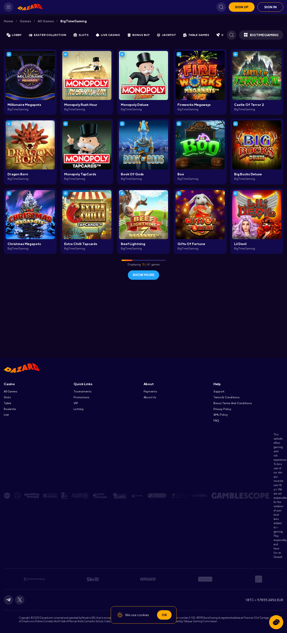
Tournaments (82, 391)
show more (143, 275)
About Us (150, 397)
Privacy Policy (222, 409)
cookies (143, 615)
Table (7, 403)
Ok (164, 615)
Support (218, 391)
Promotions (81, 397)
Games (25, 21)
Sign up (241, 7)
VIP (76, 403)
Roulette (10, 409)
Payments (150, 391)
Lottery (78, 409)
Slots (7, 397)
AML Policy (220, 414)
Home (8, 21)
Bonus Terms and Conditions (232, 403)
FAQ (216, 420)
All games (46, 21)
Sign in (270, 7)
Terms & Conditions (226, 397)
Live (6, 414)
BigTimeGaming (73, 21)
